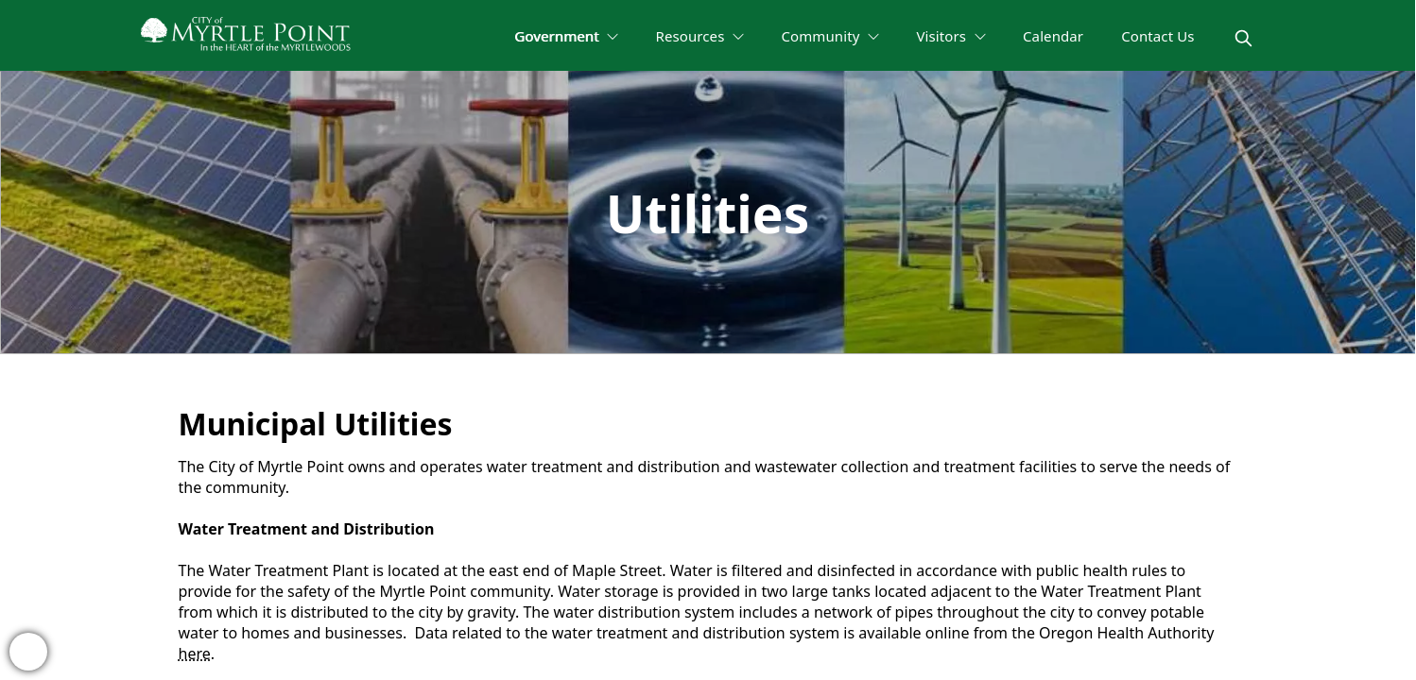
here (195, 653)
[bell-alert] (28, 652)
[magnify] (1243, 38)
